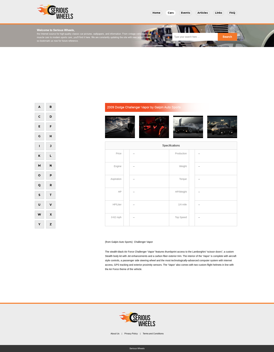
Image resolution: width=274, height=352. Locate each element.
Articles (202, 12)
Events (185, 12)
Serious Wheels (137, 348)
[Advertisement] (137, 73)
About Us (115, 333)
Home (156, 12)
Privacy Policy (131, 333)
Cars (171, 12)
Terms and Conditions (153, 333)
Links (218, 12)
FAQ (232, 12)
